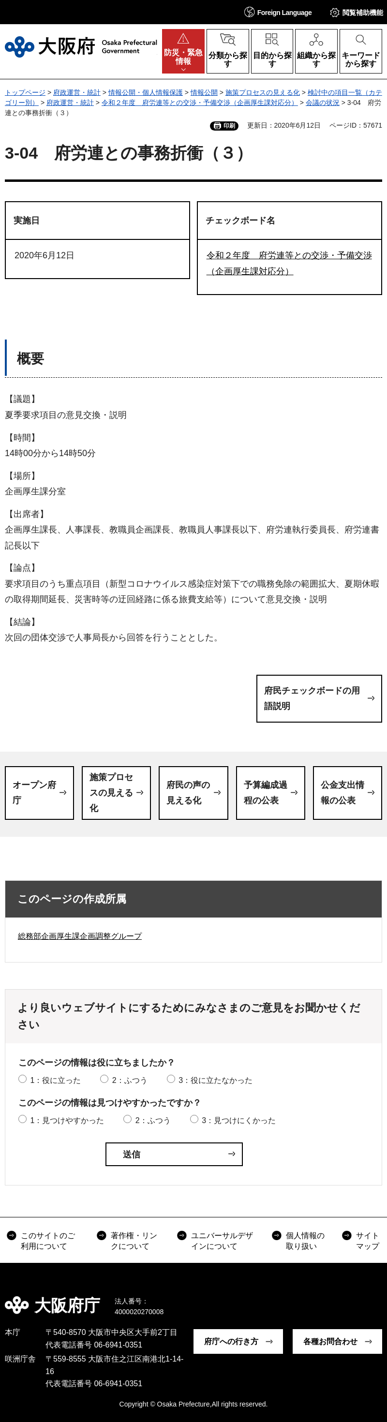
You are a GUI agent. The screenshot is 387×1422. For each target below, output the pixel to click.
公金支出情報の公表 (342, 792)
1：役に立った (55, 1080)
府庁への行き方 (231, 1341)
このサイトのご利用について (48, 1240)
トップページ (25, 92)
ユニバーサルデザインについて (222, 1240)
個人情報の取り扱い (305, 1240)
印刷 (229, 125)
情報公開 (204, 92)
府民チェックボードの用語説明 (312, 698)
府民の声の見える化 (188, 792)
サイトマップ (367, 1240)
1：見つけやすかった (67, 1120)
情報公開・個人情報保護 (145, 92)
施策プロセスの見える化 (262, 92)
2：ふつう (130, 1080)
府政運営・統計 (77, 92)
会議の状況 (323, 102)
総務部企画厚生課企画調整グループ (80, 936)
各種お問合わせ (330, 1341)
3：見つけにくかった (239, 1120)
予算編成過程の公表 (265, 792)
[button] (278, 11)
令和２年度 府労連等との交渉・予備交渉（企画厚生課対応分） (200, 102)
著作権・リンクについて (134, 1240)
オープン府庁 (34, 792)
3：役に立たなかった (216, 1080)
